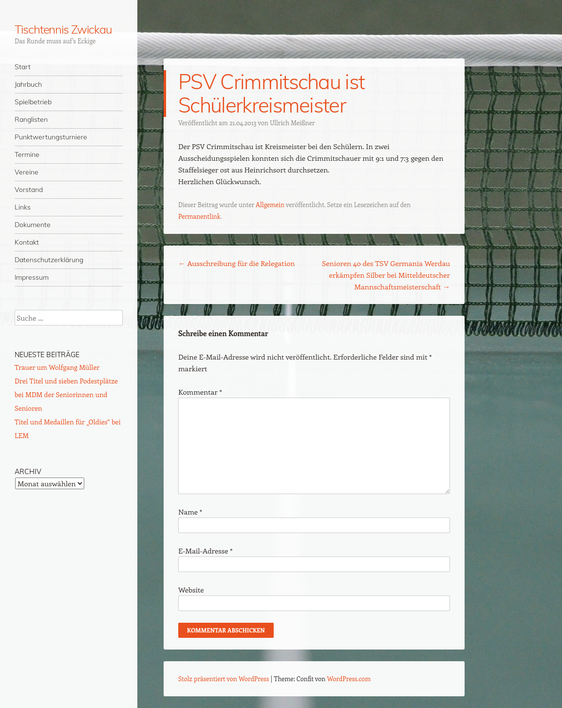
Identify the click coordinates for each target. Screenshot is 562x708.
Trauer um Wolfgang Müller (57, 367)
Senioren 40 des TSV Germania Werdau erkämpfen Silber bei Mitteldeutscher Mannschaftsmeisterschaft (386, 274)
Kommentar (200, 392)
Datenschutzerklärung (49, 259)
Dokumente (33, 224)
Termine (27, 154)
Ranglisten (31, 119)
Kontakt (27, 242)
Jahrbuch (28, 84)
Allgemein (270, 204)
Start (23, 66)
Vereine (26, 172)
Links (23, 207)
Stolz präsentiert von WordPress (223, 678)
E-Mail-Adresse (205, 550)
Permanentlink (199, 216)
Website (191, 589)
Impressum (32, 277)
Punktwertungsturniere (51, 137)
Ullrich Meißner (292, 122)
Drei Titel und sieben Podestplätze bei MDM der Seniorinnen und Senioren (66, 394)
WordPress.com (349, 678)
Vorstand (29, 189)
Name (190, 512)
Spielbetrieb (33, 101)
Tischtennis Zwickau (63, 29)
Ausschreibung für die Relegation (236, 263)
